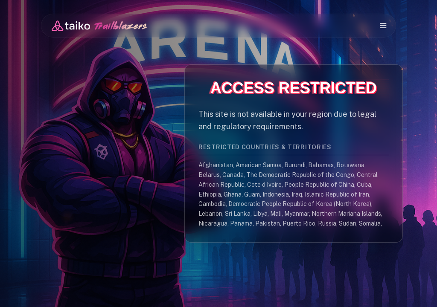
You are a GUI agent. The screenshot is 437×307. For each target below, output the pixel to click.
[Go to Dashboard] (99, 25)
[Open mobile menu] (383, 25)
